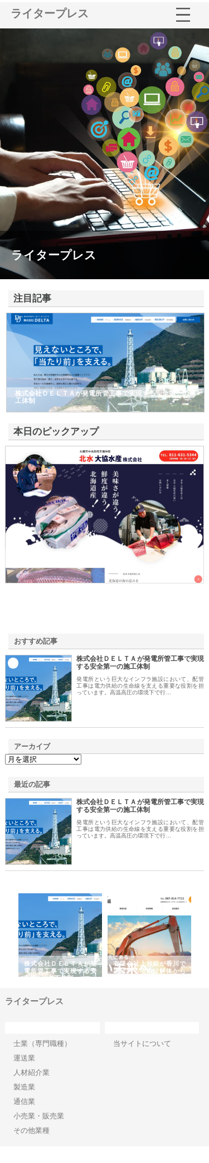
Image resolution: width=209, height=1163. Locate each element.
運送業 (24, 1058)
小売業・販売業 (38, 1116)
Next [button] (201, 935)
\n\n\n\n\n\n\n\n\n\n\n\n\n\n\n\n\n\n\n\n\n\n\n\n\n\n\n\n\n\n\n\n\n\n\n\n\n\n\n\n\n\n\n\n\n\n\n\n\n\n (43, 759)
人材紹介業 (31, 1072)
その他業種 (31, 1130)
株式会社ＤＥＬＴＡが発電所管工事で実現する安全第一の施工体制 (139, 662)
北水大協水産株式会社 (55, 556)
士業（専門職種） (42, 1043)
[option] (60, 935)
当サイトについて (142, 1043)
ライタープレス (50, 13)
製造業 (24, 1087)
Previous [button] (7, 935)
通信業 (24, 1101)
